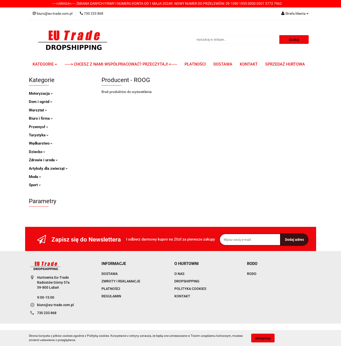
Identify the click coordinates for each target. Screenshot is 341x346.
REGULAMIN (111, 296)
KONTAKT (249, 64)
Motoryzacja (41, 93)
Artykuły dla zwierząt (48, 168)
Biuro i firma (41, 118)
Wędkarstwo (40, 143)
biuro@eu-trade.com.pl (55, 305)
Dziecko (37, 152)
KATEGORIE (45, 64)
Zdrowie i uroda (43, 160)
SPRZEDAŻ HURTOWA (285, 64)
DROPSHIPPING (186, 281)
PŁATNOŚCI (195, 64)
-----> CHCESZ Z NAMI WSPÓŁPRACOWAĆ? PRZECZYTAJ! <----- (121, 64)
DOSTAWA (222, 64)
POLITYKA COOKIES (190, 289)
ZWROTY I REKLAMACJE (120, 281)
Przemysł (38, 127)
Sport (35, 185)
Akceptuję (263, 338)
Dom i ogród (40, 101)
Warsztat (38, 110)
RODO (251, 274)
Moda (35, 176)
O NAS (179, 274)
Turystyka (39, 135)
